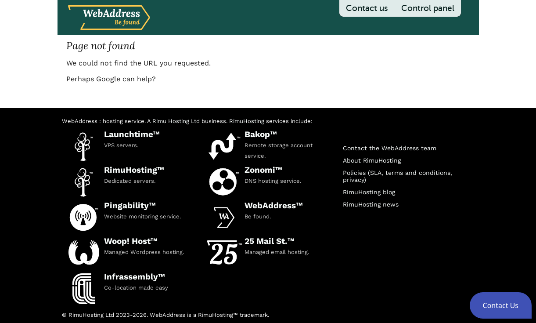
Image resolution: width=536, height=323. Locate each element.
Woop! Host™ (131, 241)
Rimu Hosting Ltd (176, 121)
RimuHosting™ (134, 170)
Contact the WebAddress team (389, 148)
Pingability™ (130, 205)
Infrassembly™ (134, 277)
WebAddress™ (274, 205)
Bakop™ (261, 134)
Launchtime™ (132, 134)
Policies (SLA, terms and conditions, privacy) (397, 176)
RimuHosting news (371, 204)
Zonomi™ (263, 170)
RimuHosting (246, 121)
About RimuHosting (372, 160)
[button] (501, 305)
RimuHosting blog (369, 192)
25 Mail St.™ (270, 241)
